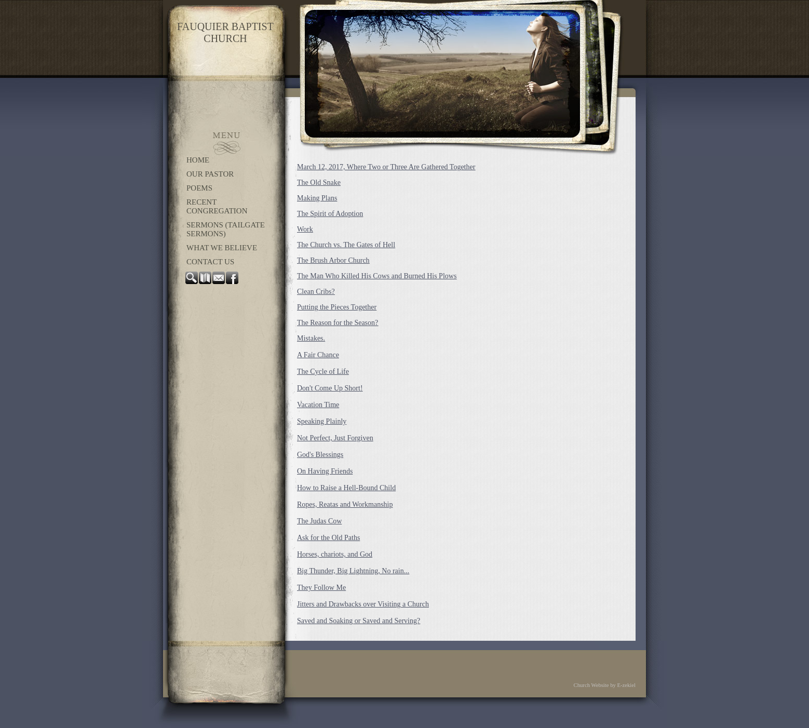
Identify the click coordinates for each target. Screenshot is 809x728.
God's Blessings (320, 455)
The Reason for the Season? (337, 323)
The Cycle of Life (323, 371)
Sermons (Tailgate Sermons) (225, 229)
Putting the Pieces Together (336, 307)
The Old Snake (319, 182)
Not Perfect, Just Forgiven (335, 438)
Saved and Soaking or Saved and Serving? (358, 621)
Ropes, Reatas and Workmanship (345, 504)
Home (197, 160)
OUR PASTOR (210, 174)
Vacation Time (318, 405)
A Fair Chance (318, 355)
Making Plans (317, 198)
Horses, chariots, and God (334, 554)
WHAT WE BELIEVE (221, 248)
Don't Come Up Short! (330, 388)
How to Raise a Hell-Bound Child (346, 488)
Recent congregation (217, 206)
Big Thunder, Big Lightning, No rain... (353, 571)
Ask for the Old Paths (328, 538)
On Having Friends (325, 471)
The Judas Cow (319, 521)
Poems (199, 188)
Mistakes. (311, 338)
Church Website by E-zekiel (605, 685)
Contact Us (210, 262)
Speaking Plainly (321, 421)
